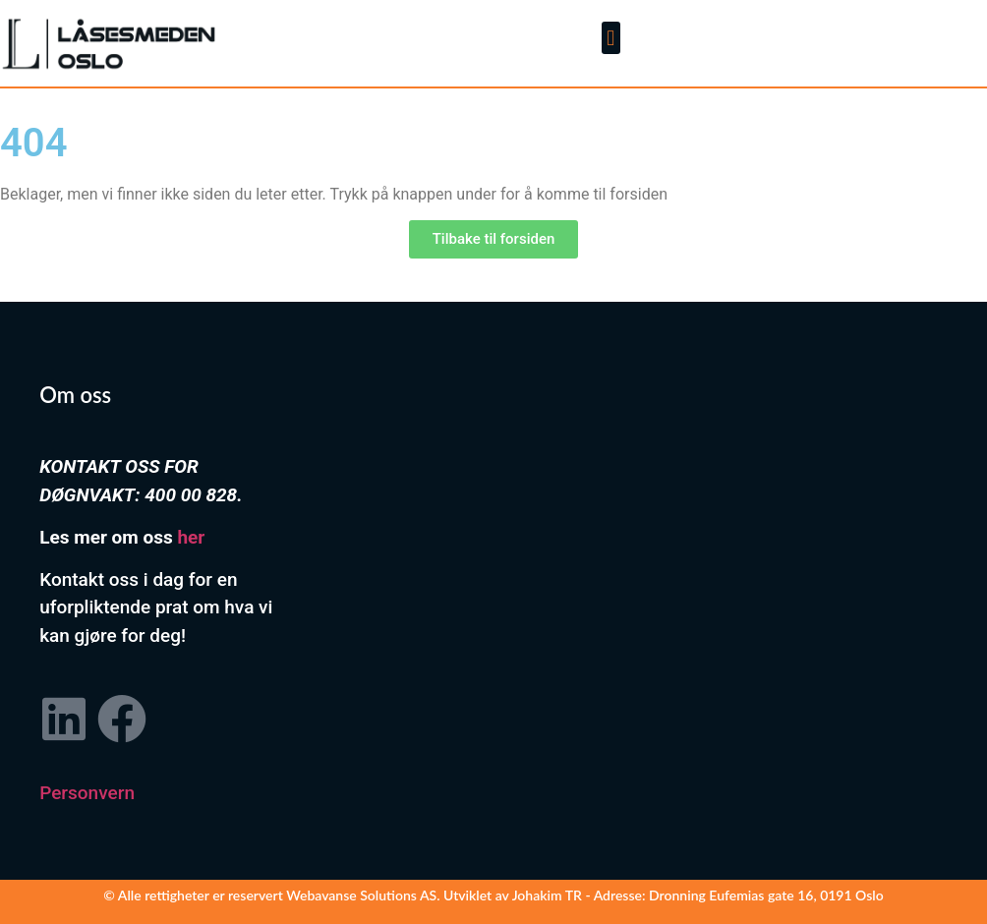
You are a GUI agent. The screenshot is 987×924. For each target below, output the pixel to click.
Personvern (87, 792)
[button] (611, 38)
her (190, 537)
